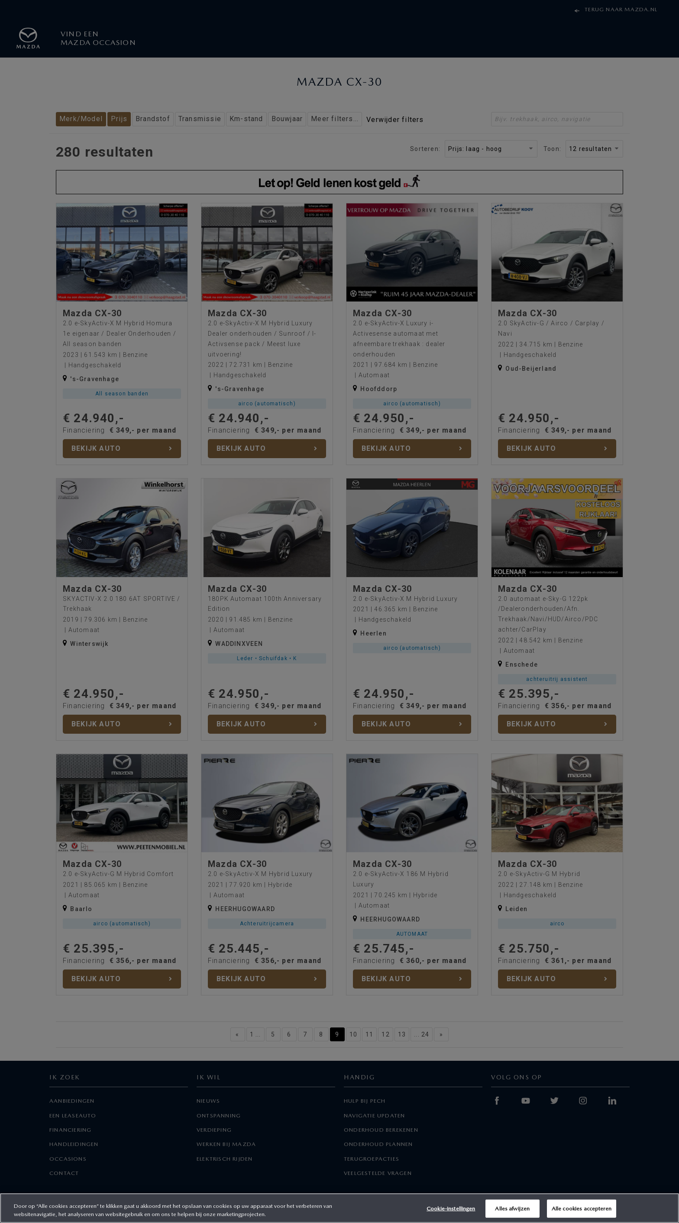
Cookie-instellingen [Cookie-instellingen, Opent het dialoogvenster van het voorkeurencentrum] (451, 1208)
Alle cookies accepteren (581, 1208)
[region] (339, 1208)
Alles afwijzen (512, 1208)
